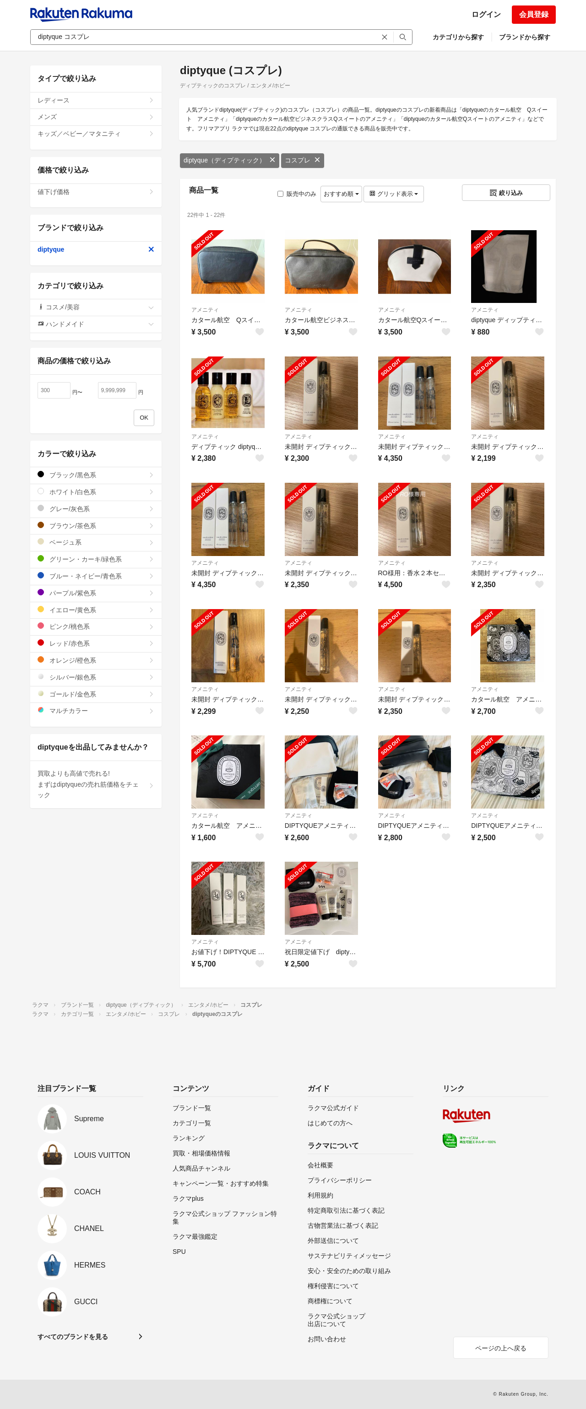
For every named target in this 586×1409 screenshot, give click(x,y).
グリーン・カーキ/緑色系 (96, 559)
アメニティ (205, 310)
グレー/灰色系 (96, 509)
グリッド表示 (393, 193)
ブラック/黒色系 (96, 475)
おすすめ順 (341, 193)
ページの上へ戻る (500, 1348)
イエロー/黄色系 (96, 610)
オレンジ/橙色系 (96, 660)
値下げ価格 (96, 191)
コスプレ (302, 160)
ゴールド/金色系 (96, 694)
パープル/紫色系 (96, 593)
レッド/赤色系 (96, 643)
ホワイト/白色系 (96, 492)
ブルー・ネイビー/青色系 (96, 576)
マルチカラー (96, 710)
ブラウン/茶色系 (96, 525)
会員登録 (533, 14)
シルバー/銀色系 (96, 677)
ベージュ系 (96, 542)
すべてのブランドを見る (73, 1336)
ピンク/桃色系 (96, 626)
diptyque (96, 249)
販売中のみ (296, 193)
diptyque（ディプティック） (230, 160)
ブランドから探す (524, 37)
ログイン (486, 14)
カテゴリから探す (458, 37)
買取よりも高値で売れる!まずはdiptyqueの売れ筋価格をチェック (96, 784)
